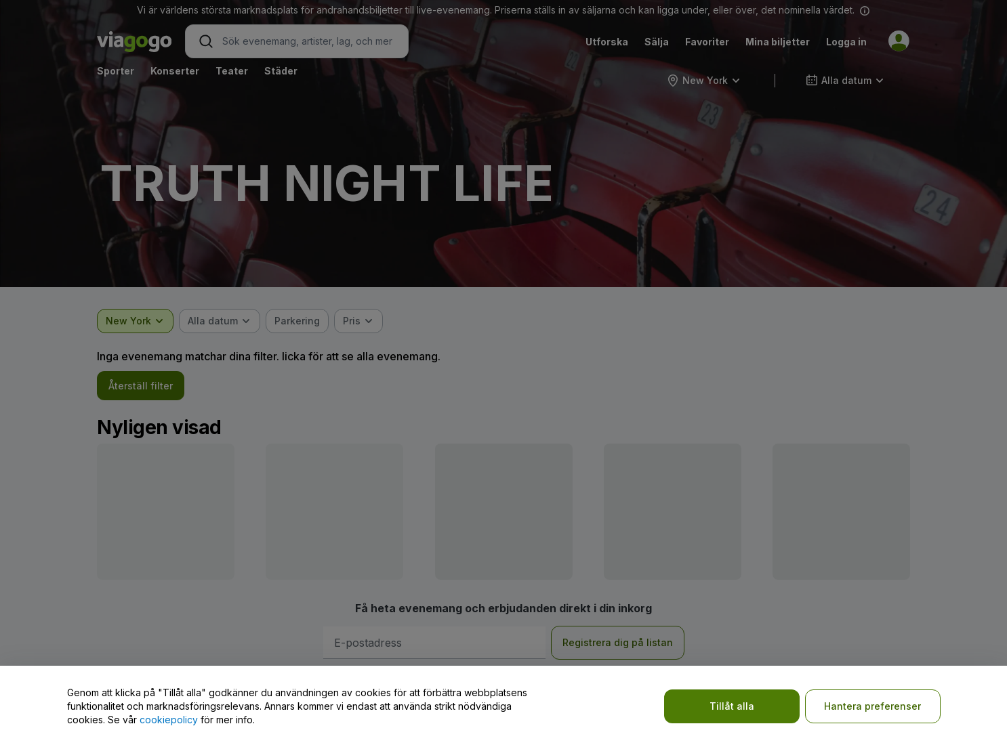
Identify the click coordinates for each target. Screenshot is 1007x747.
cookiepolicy (169, 719)
